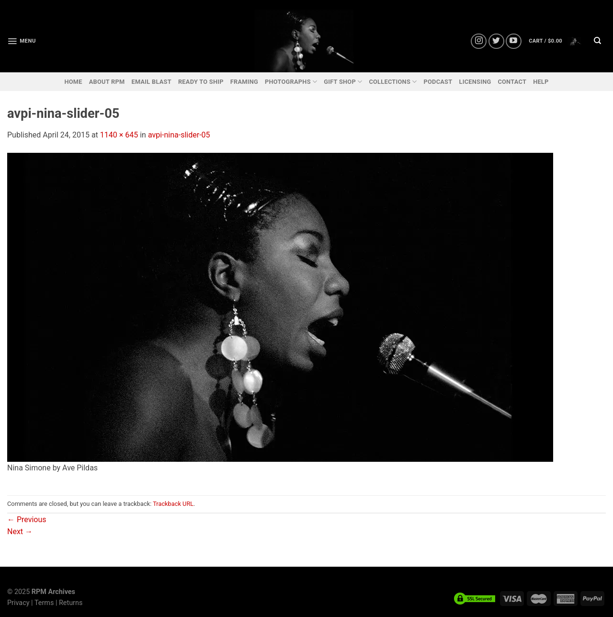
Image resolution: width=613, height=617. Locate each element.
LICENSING (475, 81)
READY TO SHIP (201, 81)
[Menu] (21, 41)
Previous (26, 519)
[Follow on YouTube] (514, 41)
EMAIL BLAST (151, 81)
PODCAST (437, 81)
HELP (540, 81)
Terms (44, 603)
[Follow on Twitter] (496, 41)
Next (20, 531)
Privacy (18, 603)
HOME (73, 81)
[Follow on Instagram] (479, 41)
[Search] (597, 41)
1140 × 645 (119, 134)
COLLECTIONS (393, 81)
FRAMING (244, 81)
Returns (70, 603)
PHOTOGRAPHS (291, 81)
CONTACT (512, 81)
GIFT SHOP (343, 81)
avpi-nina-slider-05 (179, 134)
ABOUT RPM (107, 81)
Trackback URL (173, 503)
